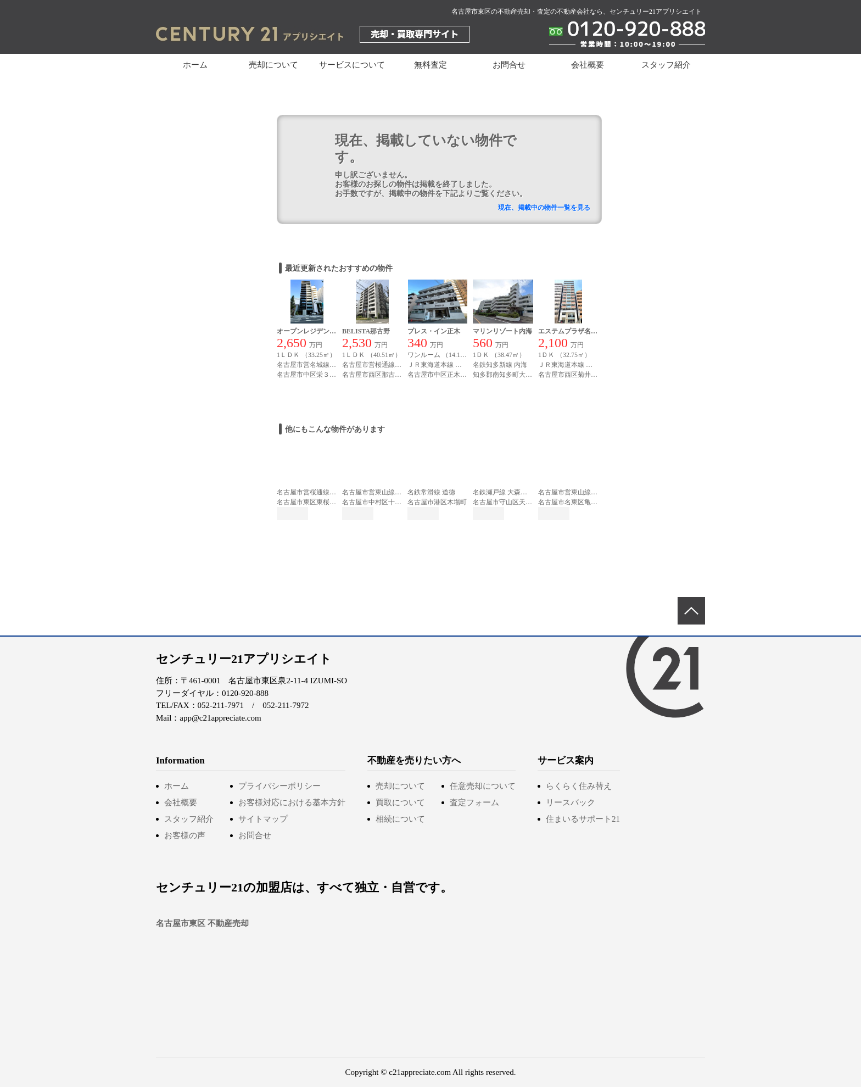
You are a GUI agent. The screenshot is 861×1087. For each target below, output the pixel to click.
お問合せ (509, 64)
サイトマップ (263, 819)
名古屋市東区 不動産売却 (202, 923)
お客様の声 (184, 835)
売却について (400, 786)
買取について (400, 802)
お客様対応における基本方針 (291, 802)
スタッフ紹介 (666, 64)
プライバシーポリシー (279, 786)
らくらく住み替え (579, 786)
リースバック (570, 802)
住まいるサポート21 (583, 819)
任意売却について (483, 786)
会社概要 (587, 64)
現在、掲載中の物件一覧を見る (544, 207)
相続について (400, 819)
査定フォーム (474, 802)
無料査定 (430, 64)
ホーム (195, 64)
